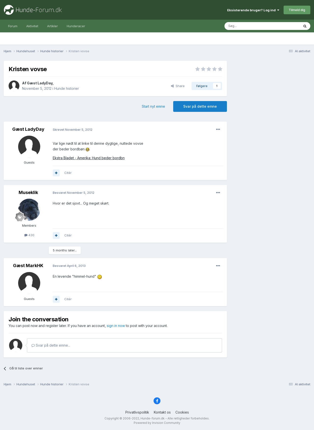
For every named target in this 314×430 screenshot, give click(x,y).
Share (178, 86)
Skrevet (72, 129)
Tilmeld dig (297, 10)
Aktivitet (32, 26)
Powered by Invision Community (157, 423)
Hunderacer (76, 26)
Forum (12, 26)
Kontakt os (162, 412)
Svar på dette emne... (50, 345)
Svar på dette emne (200, 106)
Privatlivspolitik (137, 412)
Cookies (182, 412)
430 (29, 235)
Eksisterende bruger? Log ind (253, 10)
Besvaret (73, 193)
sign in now (116, 326)
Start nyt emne (153, 106)
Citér (68, 173)
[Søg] (249, 26)
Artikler (52, 26)
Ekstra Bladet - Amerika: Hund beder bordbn (89, 158)
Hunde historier (66, 88)
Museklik (28, 192)
